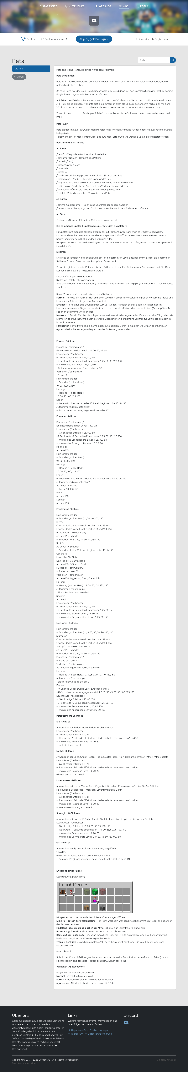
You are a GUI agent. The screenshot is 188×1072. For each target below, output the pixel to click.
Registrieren (160, 39)
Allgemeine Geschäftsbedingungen (88, 1030)
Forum (143, 6)
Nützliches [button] (75, 6)
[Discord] (126, 1022)
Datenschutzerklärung (98, 1033)
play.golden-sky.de (94, 39)
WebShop (103, 6)
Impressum (75, 1033)
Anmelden (143, 39)
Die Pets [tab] (19, 68)
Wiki (124, 6)
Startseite (48, 6)
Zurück (19, 76)
